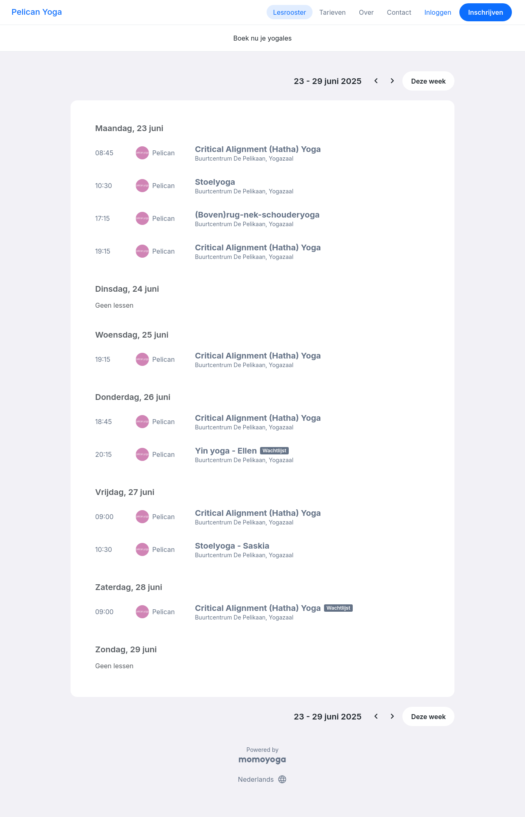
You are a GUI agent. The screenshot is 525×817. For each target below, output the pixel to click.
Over (366, 12)
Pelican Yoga (36, 12)
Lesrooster (289, 12)
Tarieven (332, 12)
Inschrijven (485, 12)
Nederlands (262, 779)
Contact (399, 12)
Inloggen (438, 12)
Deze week (428, 81)
